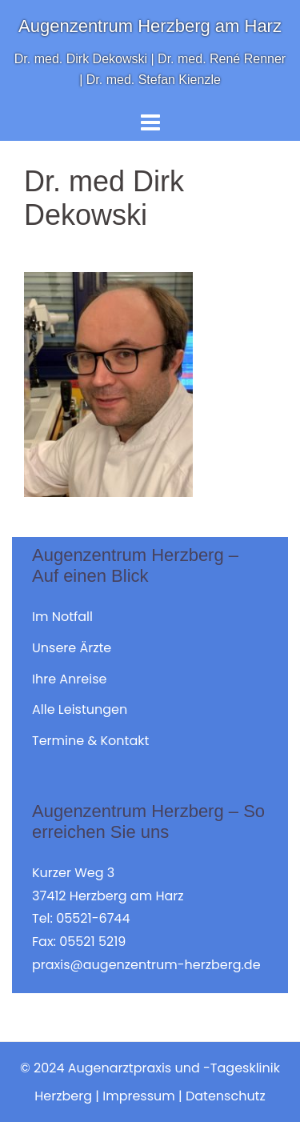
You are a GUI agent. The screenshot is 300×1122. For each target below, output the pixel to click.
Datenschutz (226, 1096)
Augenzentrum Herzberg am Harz (150, 26)
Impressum (138, 1096)
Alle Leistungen (79, 709)
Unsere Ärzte (71, 648)
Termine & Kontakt (90, 740)
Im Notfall (62, 616)
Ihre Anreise (69, 679)
